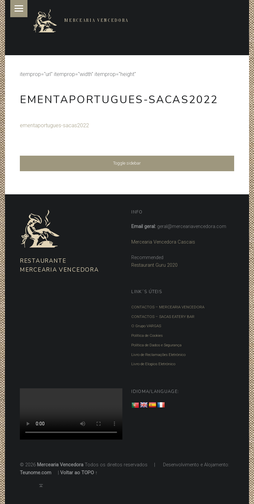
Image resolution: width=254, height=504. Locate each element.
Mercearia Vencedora (96, 20)
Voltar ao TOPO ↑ (79, 473)
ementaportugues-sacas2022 (54, 125)
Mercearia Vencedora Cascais (163, 242)
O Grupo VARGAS (146, 326)
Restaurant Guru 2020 (154, 265)
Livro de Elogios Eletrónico (153, 364)
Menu (18, 8)
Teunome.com (35, 473)
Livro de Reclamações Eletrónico (158, 354)
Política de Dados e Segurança (156, 345)
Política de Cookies (147, 335)
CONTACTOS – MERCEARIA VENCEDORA (167, 307)
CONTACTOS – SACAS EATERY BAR (162, 316)
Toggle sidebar (127, 163)
